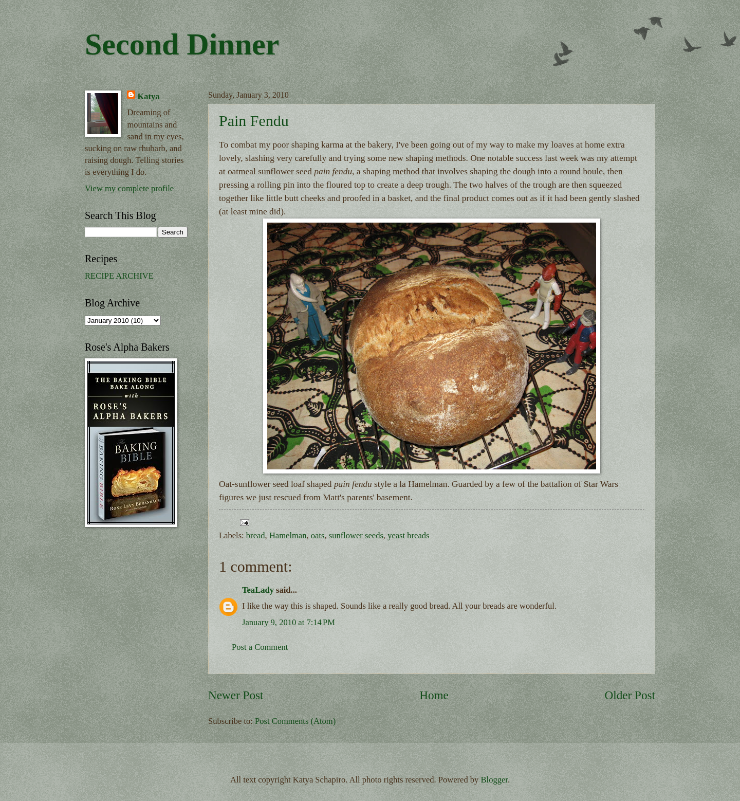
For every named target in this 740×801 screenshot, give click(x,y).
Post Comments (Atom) (295, 721)
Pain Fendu (254, 120)
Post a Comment (260, 647)
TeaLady (258, 590)
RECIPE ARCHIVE (119, 276)
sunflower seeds (356, 535)
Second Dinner (182, 44)
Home (434, 695)
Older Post (630, 695)
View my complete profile (129, 188)
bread (255, 535)
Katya (148, 96)
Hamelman (288, 535)
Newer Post (235, 695)
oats (318, 535)
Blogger (494, 780)
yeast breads (408, 535)
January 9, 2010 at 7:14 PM (288, 622)
